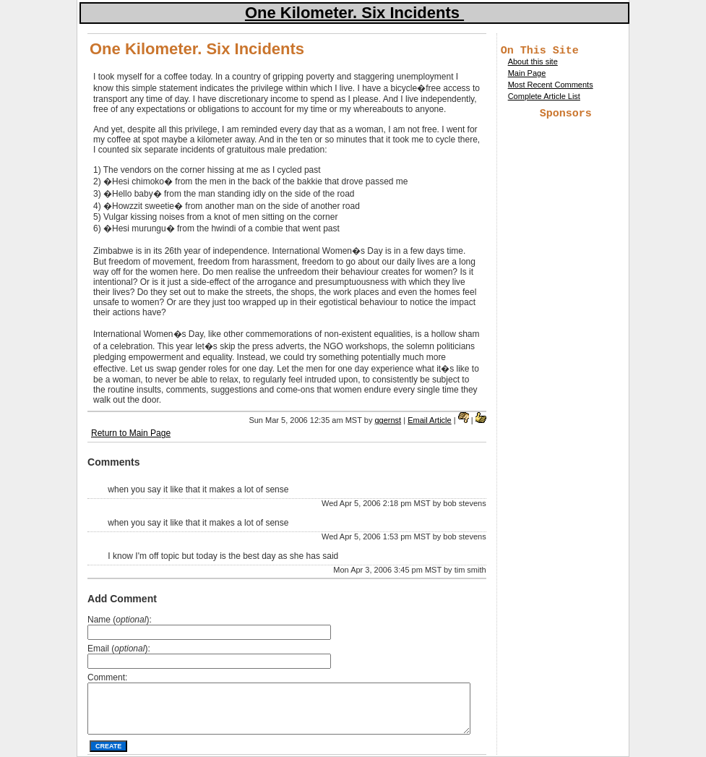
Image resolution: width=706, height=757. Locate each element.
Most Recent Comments (550, 86)
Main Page (527, 75)
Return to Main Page (131, 433)
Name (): (119, 620)
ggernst (387, 420)
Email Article (430, 420)
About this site (533, 63)
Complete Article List (544, 98)
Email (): (118, 648)
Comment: (107, 677)
